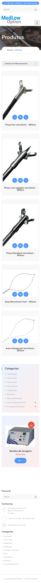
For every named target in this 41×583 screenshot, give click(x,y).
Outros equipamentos (16, 402)
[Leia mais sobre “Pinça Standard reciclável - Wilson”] (20, 245)
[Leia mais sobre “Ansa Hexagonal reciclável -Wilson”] (20, 340)
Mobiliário (11, 394)
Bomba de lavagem (21, 451)
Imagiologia (12, 390)
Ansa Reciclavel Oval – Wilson (20, 301)
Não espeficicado (14, 398)
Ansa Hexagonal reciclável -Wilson (20, 349)
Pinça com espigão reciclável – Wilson (20, 188)
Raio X (5, 553)
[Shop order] (20, 63)
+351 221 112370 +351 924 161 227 (20, 3)
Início (10, 50)
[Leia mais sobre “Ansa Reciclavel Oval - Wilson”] (20, 294)
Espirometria (12, 386)
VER (20, 461)
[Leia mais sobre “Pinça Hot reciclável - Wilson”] (20, 117)
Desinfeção (12, 378)
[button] (14, 117)
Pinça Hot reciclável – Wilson (20, 124)
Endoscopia (12, 382)
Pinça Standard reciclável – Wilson (20, 254)
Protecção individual (15, 406)
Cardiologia (12, 374)
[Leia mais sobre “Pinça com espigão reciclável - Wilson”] (20, 180)
